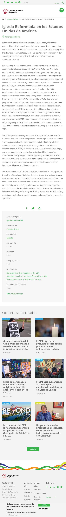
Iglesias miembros (12, 19)
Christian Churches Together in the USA (23, 273)
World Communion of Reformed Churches (24, 279)
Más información (23, 515)
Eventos (27, 500)
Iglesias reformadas (15, 220)
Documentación (40, 493)
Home (3, 19)
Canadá (10, 238)
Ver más (33, 449)
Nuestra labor (37, 484)
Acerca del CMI (28, 484)
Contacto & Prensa (37, 498)
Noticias (27, 496)
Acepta (44, 505)
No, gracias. (43, 509)
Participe (37, 490)
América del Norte (12, 37)
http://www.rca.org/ (15, 294)
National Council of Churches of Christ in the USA (27, 276)
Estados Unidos (13, 229)
